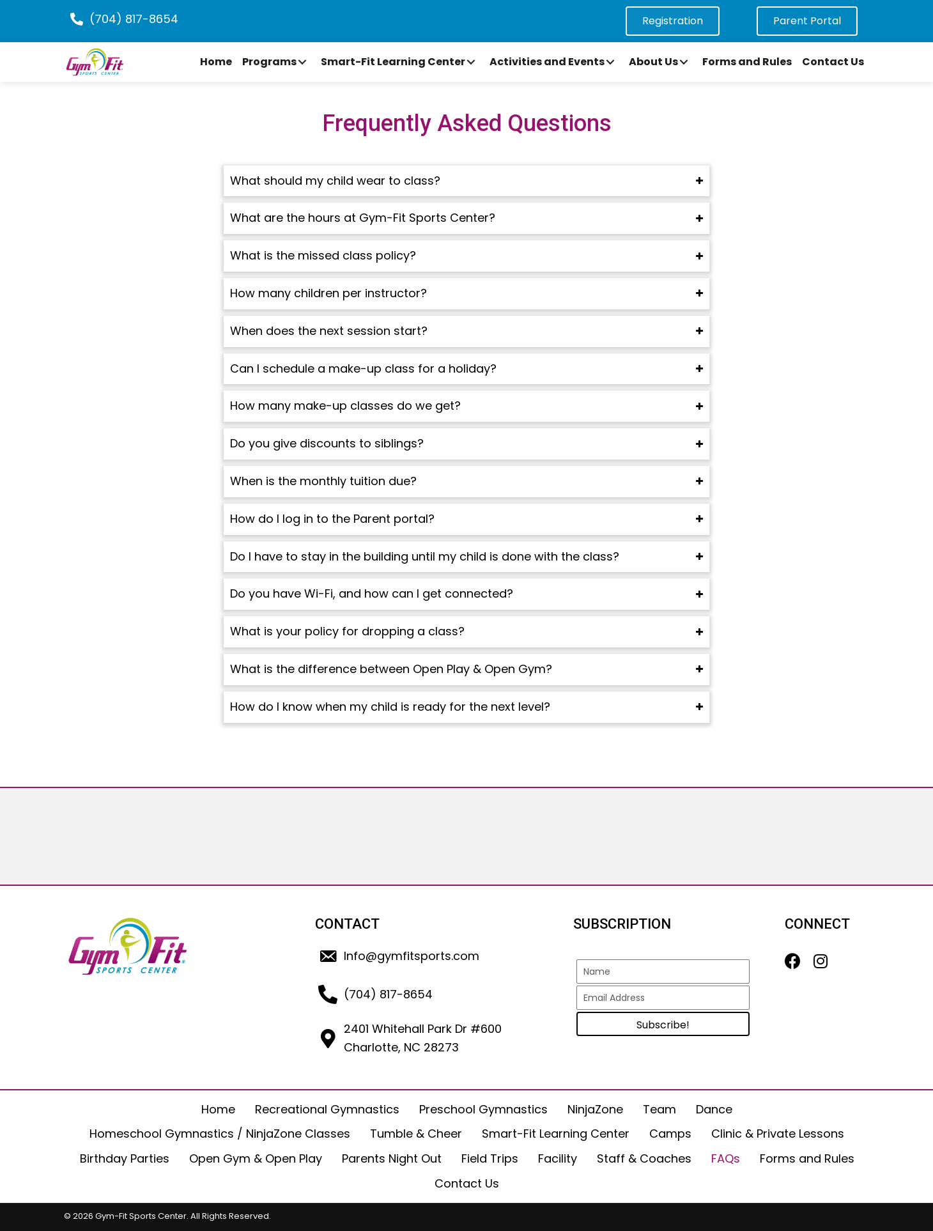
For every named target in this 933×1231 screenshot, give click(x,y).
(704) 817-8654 (133, 19)
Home (218, 1109)
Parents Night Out (392, 1158)
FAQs (725, 1158)
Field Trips (489, 1158)
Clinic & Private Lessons (777, 1134)
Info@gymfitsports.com (411, 956)
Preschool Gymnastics (483, 1109)
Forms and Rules (807, 1158)
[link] (216, 62)
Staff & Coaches (644, 1158)
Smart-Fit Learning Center (555, 1134)
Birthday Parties (124, 1158)
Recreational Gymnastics (327, 1109)
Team (659, 1109)
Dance (714, 1109)
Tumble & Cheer (416, 1134)
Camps (670, 1134)
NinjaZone (595, 1109)
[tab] (466, 181)
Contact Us (467, 1183)
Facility (557, 1158)
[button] (302, 62)
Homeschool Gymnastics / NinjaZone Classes (219, 1134)
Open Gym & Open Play (255, 1158)
